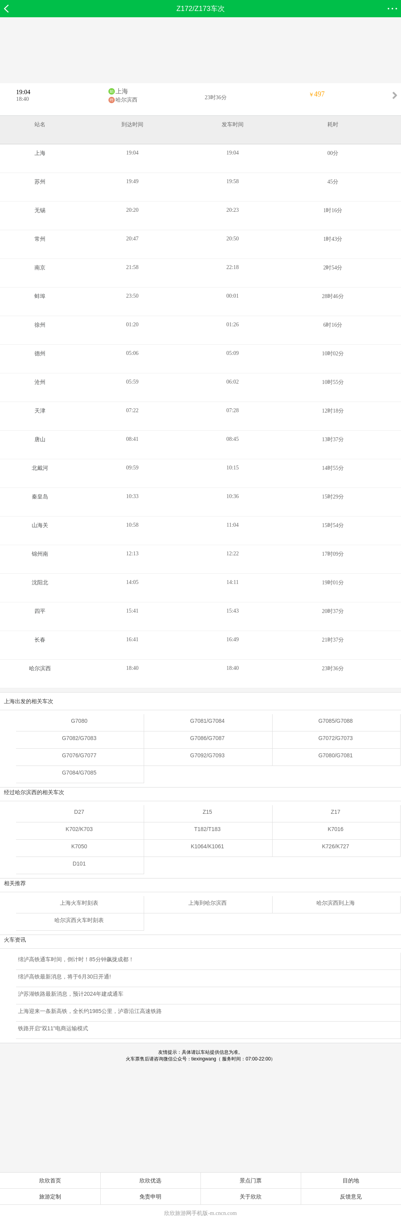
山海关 (40, 525)
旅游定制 (50, 1196)
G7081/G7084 (207, 721)
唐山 (39, 439)
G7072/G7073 (335, 738)
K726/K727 (335, 846)
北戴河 (40, 468)
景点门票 (251, 1180)
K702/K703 (79, 829)
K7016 (335, 829)
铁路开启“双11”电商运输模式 (53, 1028)
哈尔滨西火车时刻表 (79, 920)
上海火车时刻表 (79, 903)
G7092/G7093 (207, 755)
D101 (78, 863)
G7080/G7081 (335, 755)
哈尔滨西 (126, 100)
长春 (39, 640)
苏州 (39, 182)
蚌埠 (39, 296)
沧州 (39, 382)
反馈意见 (351, 1196)
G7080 (79, 721)
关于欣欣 (251, 1196)
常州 (39, 239)
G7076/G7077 (79, 755)
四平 (39, 611)
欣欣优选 (150, 1180)
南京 (39, 268)
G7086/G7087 (207, 738)
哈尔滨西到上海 (335, 903)
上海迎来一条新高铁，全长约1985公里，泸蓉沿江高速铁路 (90, 1011)
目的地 (351, 1180)
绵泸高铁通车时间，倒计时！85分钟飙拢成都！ (76, 959)
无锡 (39, 210)
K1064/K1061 (207, 846)
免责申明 (150, 1196)
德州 (39, 353)
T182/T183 (207, 829)
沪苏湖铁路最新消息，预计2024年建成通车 (70, 994)
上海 (122, 91)
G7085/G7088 (335, 721)
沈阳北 (40, 583)
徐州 (39, 325)
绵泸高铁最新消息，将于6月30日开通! (64, 976)
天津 (39, 411)
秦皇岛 (40, 497)
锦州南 (40, 554)
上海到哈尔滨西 (207, 903)
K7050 (79, 846)
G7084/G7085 (79, 772)
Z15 (207, 812)
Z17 (335, 812)
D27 (79, 812)
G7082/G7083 (79, 738)
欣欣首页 (50, 1180)
